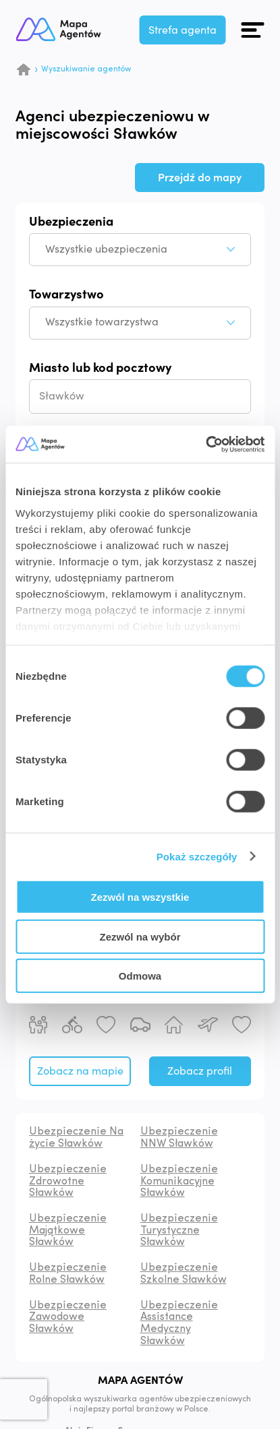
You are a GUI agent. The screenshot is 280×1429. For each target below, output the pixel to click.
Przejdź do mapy (200, 178)
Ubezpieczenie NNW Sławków (179, 1137)
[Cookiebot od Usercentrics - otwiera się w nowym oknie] (205, 444)
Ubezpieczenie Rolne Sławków (68, 1274)
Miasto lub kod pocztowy (100, 368)
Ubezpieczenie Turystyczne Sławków (179, 1230)
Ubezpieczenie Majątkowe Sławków (68, 1230)
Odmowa (140, 976)
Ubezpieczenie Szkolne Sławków (183, 1274)
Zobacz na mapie (80, 1071)
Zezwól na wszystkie (140, 897)
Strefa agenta (183, 30)
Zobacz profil (199, 1071)
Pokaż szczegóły (197, 856)
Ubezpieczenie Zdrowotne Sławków (68, 1181)
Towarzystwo (66, 295)
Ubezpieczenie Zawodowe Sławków (68, 1317)
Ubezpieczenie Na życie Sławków (76, 1137)
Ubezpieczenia (71, 222)
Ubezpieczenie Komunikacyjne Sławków (179, 1181)
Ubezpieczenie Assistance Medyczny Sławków (179, 1323)
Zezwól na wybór (139, 936)
